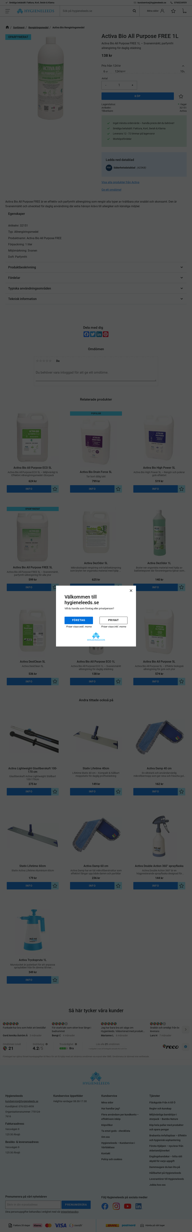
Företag (78, 620)
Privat (113, 620)
